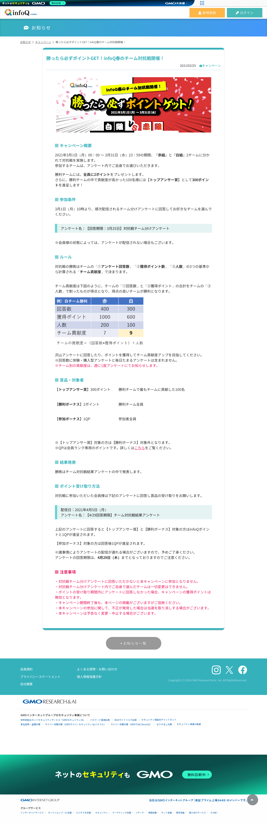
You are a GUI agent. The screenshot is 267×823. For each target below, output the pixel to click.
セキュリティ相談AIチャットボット (158, 719)
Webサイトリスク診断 (126, 719)
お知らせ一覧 (135, 643)
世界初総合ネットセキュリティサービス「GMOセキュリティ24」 (53, 719)
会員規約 (26, 669)
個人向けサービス (197, 812)
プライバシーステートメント (40, 676)
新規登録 (207, 12)
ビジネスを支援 (83, 812)
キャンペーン (211, 65)
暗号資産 (180, 812)
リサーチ (139, 812)
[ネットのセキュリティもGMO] (34, 3)
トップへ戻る (252, 799)
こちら (139, 447)
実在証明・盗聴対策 (31, 724)
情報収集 (152, 812)
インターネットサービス (32, 812)
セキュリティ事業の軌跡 (189, 724)
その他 (213, 812)
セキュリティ (101, 812)
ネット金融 (166, 812)
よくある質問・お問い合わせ (97, 669)
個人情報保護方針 (89, 676)
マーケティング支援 (121, 812)
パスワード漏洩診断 (100, 719)
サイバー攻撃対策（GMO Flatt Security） (131, 724)
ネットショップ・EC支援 (60, 812)
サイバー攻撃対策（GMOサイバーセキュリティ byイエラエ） (75, 724)
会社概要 (26, 684)
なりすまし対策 (164, 724)
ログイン (244, 12)
